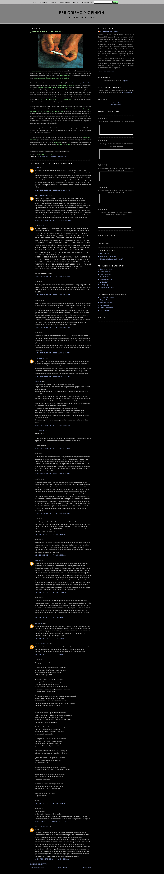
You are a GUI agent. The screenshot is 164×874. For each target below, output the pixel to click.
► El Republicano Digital (106, 297)
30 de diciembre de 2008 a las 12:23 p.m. (53, 295)
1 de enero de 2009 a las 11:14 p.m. (51, 592)
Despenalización (44, 156)
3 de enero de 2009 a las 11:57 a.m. (51, 638)
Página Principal (62, 867)
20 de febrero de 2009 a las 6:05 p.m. (52, 822)
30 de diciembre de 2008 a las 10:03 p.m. (53, 425)
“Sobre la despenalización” (80, 83)
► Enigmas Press (104, 300)
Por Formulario (116, 104)
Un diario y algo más (41, 195)
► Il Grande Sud (103, 305)
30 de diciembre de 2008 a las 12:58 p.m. (53, 327)
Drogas (54, 156)
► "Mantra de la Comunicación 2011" (110, 259)
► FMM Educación (104, 274)
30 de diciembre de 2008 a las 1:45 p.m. (52, 353)
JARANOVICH (39, 430)
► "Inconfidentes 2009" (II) (107, 256)
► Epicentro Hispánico (105, 302)
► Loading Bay (103, 285)
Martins (37, 560)
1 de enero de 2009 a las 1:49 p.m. (50, 534)
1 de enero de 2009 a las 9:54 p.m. (50, 555)
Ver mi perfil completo (107, 71)
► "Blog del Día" (103, 254)
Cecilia (37, 167)
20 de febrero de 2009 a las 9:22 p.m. (52, 859)
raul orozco (38, 623)
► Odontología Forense (106, 287)
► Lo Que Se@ (103, 282)
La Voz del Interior (127, 92)
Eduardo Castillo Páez (42, 644)
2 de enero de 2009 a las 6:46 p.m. (50, 618)
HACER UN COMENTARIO (39, 864)
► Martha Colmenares (105, 308)
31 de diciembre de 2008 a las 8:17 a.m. (52, 448)
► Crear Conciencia (104, 272)
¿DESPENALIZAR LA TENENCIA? (46, 31)
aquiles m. (38, 381)
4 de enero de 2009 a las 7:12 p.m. (50, 803)
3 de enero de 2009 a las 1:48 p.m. (50, 655)
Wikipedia (125, 80)
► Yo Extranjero (103, 310)
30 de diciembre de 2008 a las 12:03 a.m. (53, 220)
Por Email (116, 102)
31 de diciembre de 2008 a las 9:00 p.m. (52, 513)
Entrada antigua (86, 867)
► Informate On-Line (105, 279)
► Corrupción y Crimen (105, 269)
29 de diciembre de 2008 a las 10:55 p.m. (53, 190)
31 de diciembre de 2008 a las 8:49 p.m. (52, 474)
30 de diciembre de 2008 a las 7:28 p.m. (52, 376)
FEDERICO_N (39, 225)
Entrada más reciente (37, 867)
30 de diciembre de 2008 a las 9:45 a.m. (52, 276)
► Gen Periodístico (104, 277)
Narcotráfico (63, 156)
